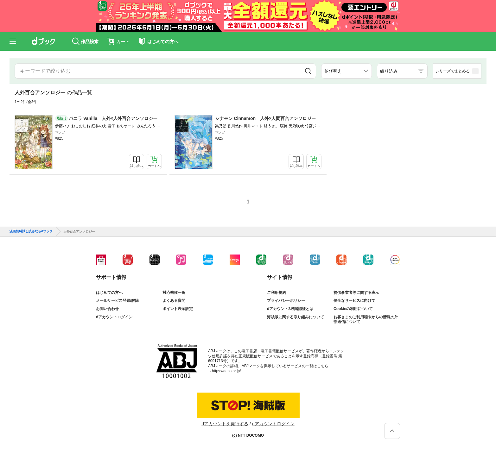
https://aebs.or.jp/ (226, 371)
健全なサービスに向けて (354, 300)
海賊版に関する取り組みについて (295, 317)
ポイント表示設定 (177, 309)
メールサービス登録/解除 (117, 300)
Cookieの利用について (353, 309)
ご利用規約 (276, 292)
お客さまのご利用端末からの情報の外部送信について (366, 319)
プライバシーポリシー (286, 300)
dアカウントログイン (114, 317)
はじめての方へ (109, 292)
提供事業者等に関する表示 (356, 292)
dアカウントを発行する (224, 423)
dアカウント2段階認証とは (290, 309)
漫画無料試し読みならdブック (31, 231)
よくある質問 (173, 300)
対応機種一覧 (173, 292)
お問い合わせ (107, 309)
